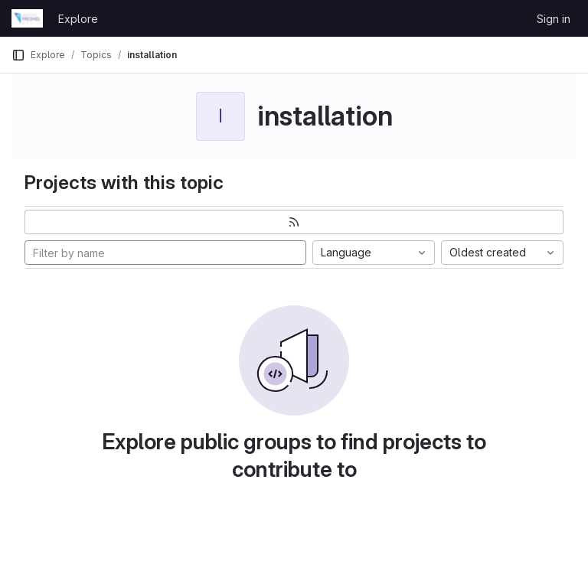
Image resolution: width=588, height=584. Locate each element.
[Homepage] (27, 18)
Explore (78, 18)
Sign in (553, 18)
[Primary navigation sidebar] (18, 55)
